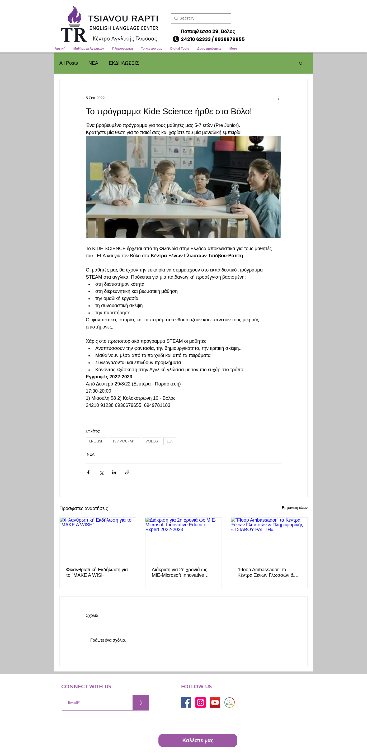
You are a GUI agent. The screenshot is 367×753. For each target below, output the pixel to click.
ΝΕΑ (93, 63)
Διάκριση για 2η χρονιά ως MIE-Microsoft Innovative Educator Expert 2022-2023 (181, 572)
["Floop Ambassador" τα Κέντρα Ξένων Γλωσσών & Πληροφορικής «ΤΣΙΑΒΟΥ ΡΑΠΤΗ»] (269, 539)
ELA (170, 441)
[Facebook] (186, 702)
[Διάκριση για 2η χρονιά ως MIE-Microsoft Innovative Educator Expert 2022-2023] (183, 539)
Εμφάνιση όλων (295, 508)
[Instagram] (200, 702)
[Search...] (200, 18)
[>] (141, 703)
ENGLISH (96, 441)
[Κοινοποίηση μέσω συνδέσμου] (127, 472)
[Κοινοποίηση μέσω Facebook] (88, 472)
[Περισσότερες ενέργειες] (278, 98)
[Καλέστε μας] (198, 740)
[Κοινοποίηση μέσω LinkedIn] (114, 472)
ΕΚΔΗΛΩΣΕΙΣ (124, 63)
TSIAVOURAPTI (124, 441)
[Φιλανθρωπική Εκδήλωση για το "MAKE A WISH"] (98, 539)
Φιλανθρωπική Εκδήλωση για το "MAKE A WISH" (97, 572)
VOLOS (151, 441)
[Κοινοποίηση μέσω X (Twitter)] (101, 472)
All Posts (68, 63)
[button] (308, 7)
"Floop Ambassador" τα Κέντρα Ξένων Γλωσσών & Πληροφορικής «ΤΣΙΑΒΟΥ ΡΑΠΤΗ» (265, 572)
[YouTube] (215, 702)
